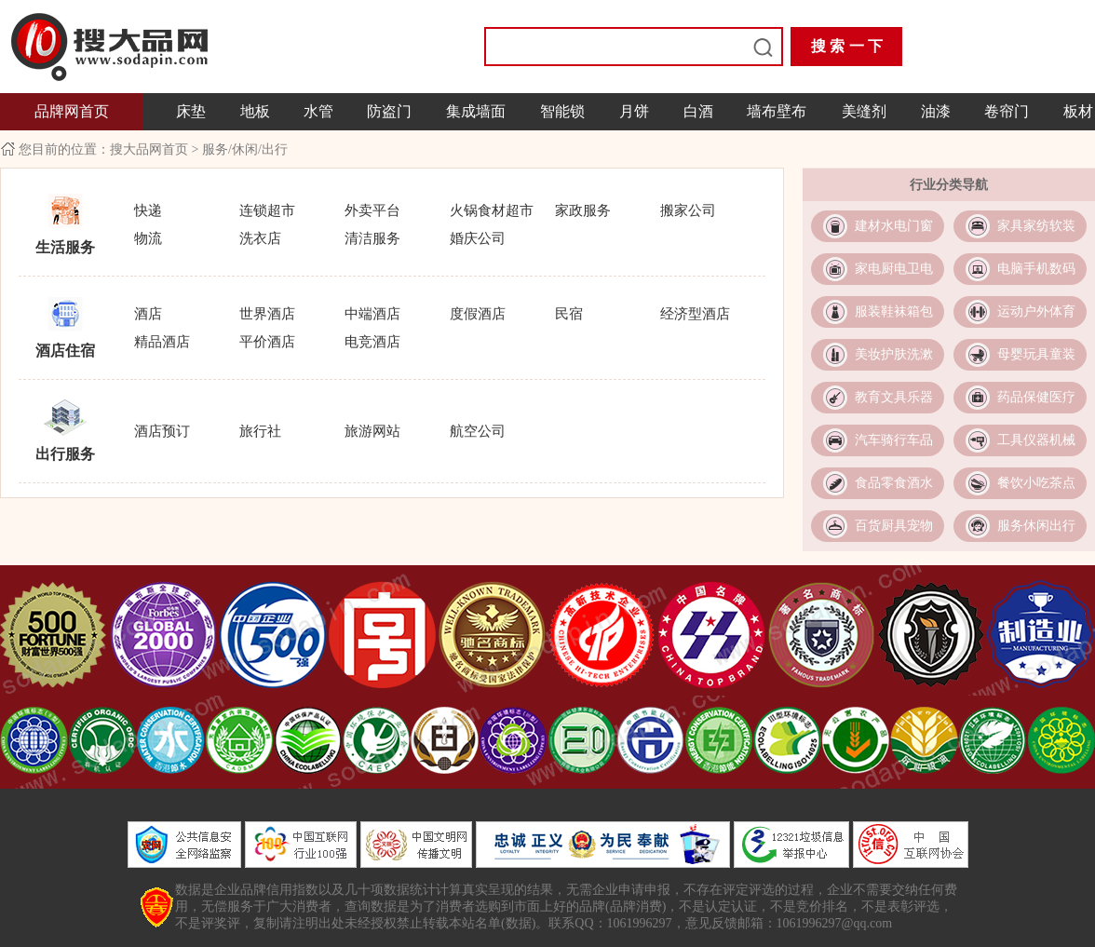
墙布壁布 (776, 111)
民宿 (569, 313)
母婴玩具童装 (1036, 354)
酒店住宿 (65, 351)
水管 (318, 111)
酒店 (148, 313)
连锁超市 (267, 210)
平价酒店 (267, 341)
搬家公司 (688, 210)
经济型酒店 (695, 313)
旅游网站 (372, 431)
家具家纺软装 (1036, 226)
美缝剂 (864, 111)
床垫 (191, 111)
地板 (255, 111)
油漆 (936, 111)
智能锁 (562, 111)
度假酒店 (478, 313)
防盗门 (389, 111)
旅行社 (260, 431)
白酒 (698, 111)
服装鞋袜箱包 (894, 311)
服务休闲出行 (1036, 526)
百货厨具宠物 (894, 526)
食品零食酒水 (894, 483)
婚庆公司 (478, 238)
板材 (1078, 111)
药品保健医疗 (1036, 397)
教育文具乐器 (894, 397)
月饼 (634, 111)
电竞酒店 (372, 341)
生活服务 (65, 247)
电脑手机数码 (1036, 269)
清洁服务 (372, 238)
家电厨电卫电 (894, 269)
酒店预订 (162, 431)
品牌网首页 (71, 111)
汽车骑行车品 (894, 440)
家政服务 (583, 210)
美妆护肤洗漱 (894, 354)
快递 (148, 210)
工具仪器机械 (1036, 440)
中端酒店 (372, 313)
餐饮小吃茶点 (1036, 483)
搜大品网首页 (151, 149)
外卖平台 (372, 210)
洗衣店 (260, 238)
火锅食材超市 (492, 210)
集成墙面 (476, 111)
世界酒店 (267, 313)
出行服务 (65, 454)
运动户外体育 (1036, 311)
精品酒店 (162, 341)
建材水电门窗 (894, 226)
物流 (148, 238)
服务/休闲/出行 (245, 149)
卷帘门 (1006, 111)
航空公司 (478, 431)
